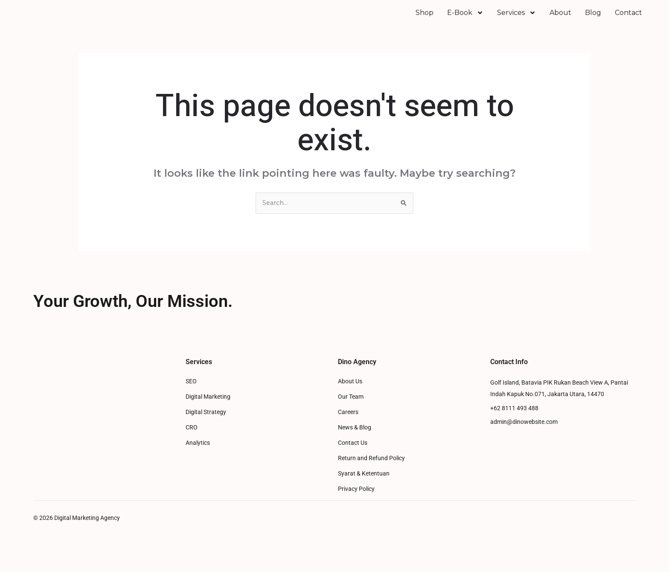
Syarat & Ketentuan (364, 486)
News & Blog (354, 440)
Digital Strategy (206, 424)
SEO (191, 393)
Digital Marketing (208, 409)
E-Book (465, 18)
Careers (348, 424)
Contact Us (352, 455)
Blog (593, 19)
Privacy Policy (356, 501)
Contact (628, 19)
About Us (350, 393)
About (560, 19)
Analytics (198, 455)
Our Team (351, 409)
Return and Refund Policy (371, 470)
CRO (192, 440)
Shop (424, 19)
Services (516, 18)
